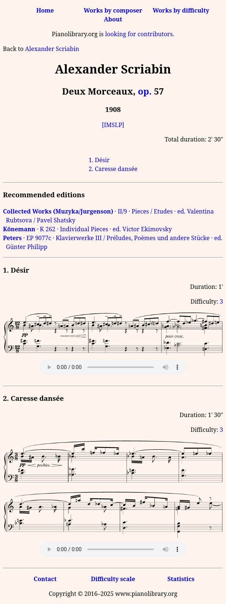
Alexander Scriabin (52, 49)
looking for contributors (139, 34)
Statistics (180, 579)
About (113, 19)
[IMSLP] (113, 125)
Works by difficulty (181, 10)
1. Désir (98, 160)
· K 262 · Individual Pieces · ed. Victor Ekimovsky (87, 229)
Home (45, 10)
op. (145, 91)
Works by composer (113, 10)
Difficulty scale (113, 579)
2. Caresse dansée (113, 169)
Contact (45, 579)
